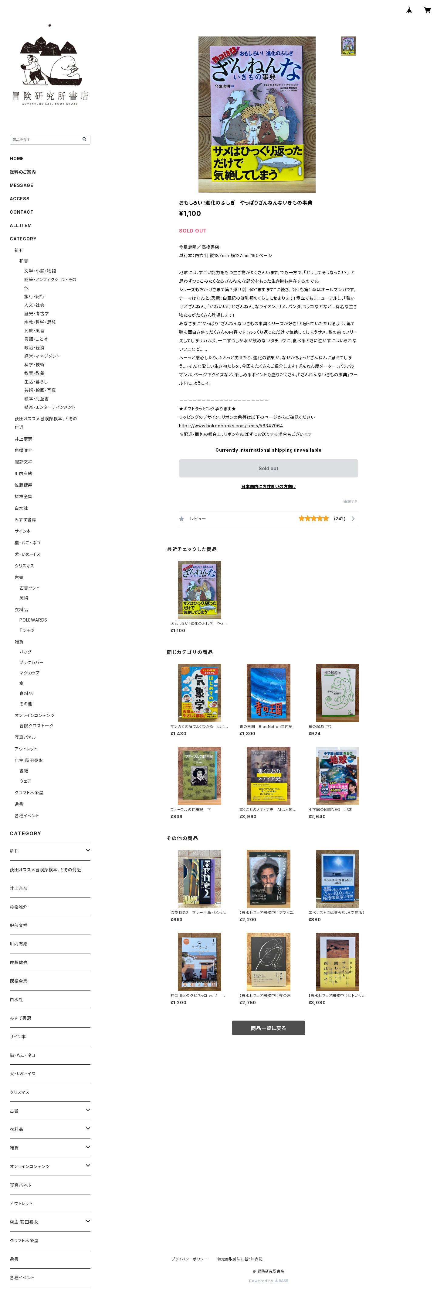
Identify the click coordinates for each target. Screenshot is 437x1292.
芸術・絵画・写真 (40, 390)
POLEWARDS (33, 619)
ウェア (25, 781)
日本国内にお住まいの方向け (268, 486)
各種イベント (27, 815)
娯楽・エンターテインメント (49, 407)
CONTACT (22, 212)
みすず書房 (25, 519)
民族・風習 (34, 330)
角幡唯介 (23, 450)
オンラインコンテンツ (35, 715)
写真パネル (25, 737)
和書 (24, 260)
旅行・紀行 (34, 296)
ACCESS (20, 198)
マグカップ (29, 672)
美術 (24, 598)
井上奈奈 (23, 438)
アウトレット (26, 748)
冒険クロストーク (36, 725)
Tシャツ (27, 630)
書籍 (24, 770)
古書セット (29, 587)
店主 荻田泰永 (29, 760)
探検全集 (23, 496)
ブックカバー (31, 662)
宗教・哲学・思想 (40, 322)
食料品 (26, 693)
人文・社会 (34, 305)
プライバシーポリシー (190, 1259)
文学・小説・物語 (40, 271)
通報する (350, 501)
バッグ (25, 652)
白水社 (21, 508)
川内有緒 (23, 473)
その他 (25, 703)
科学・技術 (34, 364)
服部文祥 (23, 461)
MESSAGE (21, 185)
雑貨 (19, 641)
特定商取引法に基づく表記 (240, 1259)
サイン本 (23, 531)
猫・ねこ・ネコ (28, 542)
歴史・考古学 (36, 313)
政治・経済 (34, 347)
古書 (19, 577)
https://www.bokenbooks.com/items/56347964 (231, 425)
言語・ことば (36, 339)
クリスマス (25, 565)
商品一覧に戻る (268, 1028)
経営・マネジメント (42, 356)
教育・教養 (34, 373)
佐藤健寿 (23, 485)
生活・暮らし (36, 381)
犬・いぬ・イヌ (27, 554)
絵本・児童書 (36, 398)
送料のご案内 (23, 171)
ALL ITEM (21, 225)
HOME (17, 158)
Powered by (268, 1281)
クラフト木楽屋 (29, 792)
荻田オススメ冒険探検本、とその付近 (45, 869)
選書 (19, 804)
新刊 (19, 250)
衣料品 (21, 609)
